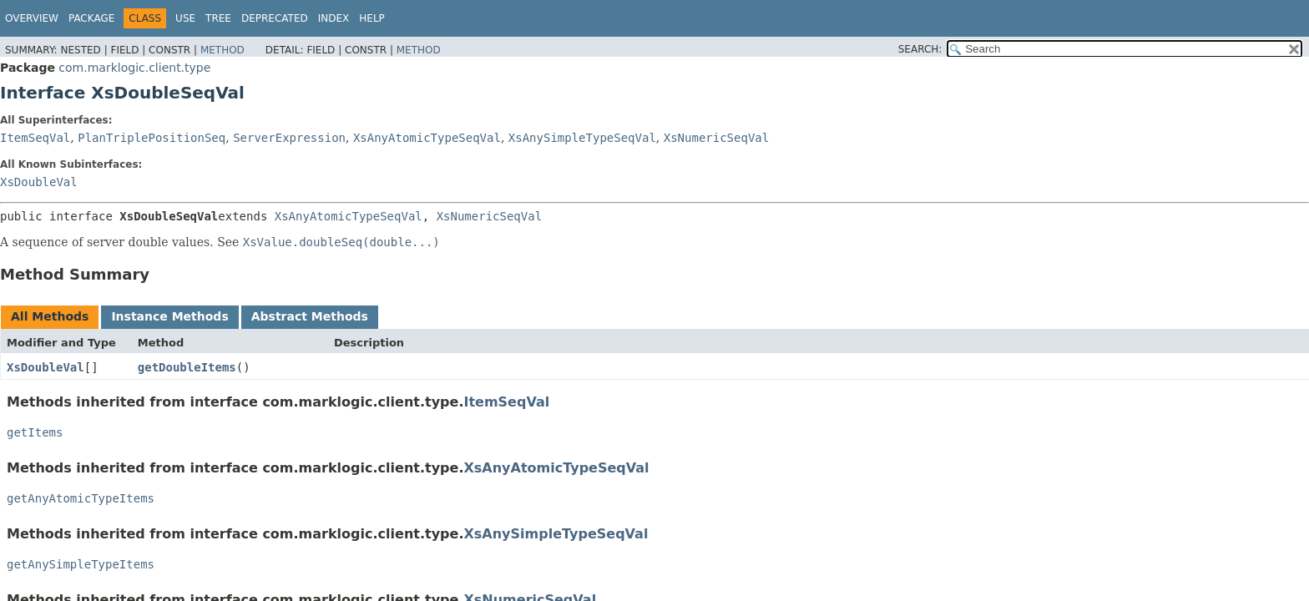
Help (372, 18)
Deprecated (274, 18)
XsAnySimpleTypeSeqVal (582, 137)
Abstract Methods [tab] (309, 316)
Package (91, 18)
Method (222, 50)
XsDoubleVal (39, 182)
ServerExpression (289, 137)
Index (334, 18)
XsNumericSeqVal (716, 137)
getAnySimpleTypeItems (80, 564)
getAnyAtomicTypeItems (80, 498)
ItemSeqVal (35, 137)
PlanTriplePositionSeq (151, 137)
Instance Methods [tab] (169, 316)
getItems (35, 432)
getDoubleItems (187, 367)
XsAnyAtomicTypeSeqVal (427, 137)
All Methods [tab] (49, 316)
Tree (218, 18)
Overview (31, 18)
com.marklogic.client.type (134, 67)
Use (185, 18)
